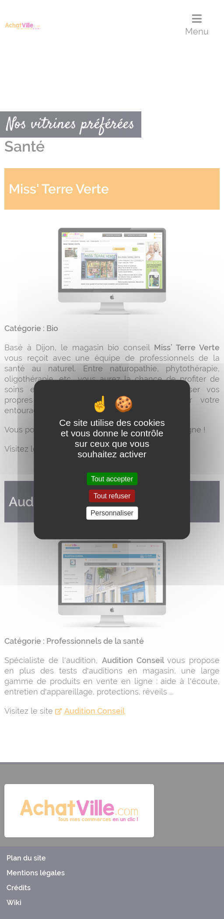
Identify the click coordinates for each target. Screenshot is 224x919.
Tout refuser (112, 496)
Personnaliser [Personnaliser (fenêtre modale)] (112, 513)
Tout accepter (112, 479)
